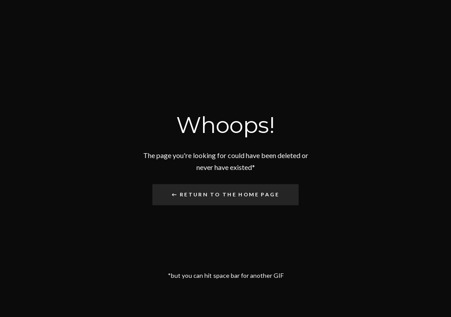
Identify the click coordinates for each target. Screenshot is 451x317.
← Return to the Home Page (225, 194)
